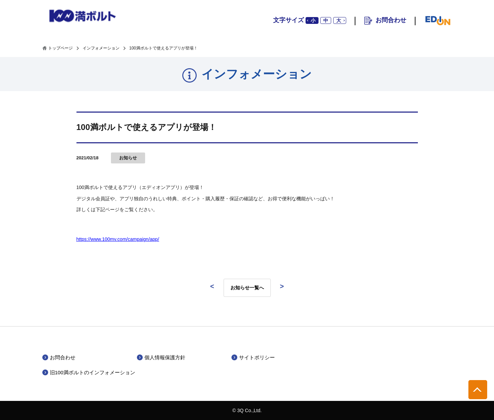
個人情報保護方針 (164, 357)
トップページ (60, 48)
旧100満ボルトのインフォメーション (92, 372)
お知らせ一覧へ (247, 287)
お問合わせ (391, 20)
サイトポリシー (257, 357)
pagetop (477, 389)
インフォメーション (101, 48)
